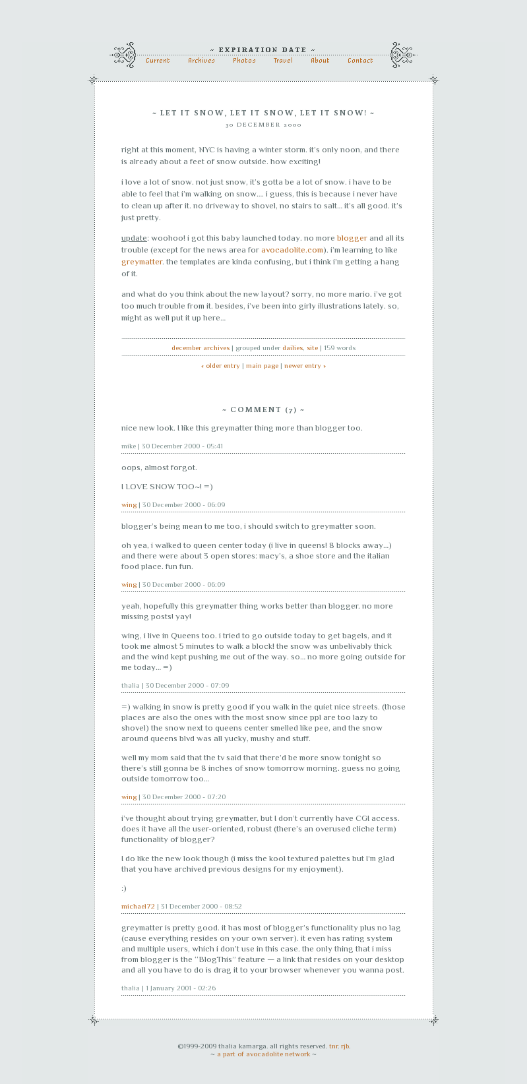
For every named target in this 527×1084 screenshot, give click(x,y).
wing (129, 504)
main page (262, 365)
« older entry (220, 365)
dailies (292, 347)
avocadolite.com (292, 250)
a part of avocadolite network (263, 1054)
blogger (352, 238)
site (312, 347)
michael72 (138, 906)
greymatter (141, 261)
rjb (345, 1046)
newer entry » (305, 365)
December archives (200, 347)
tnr (333, 1046)
